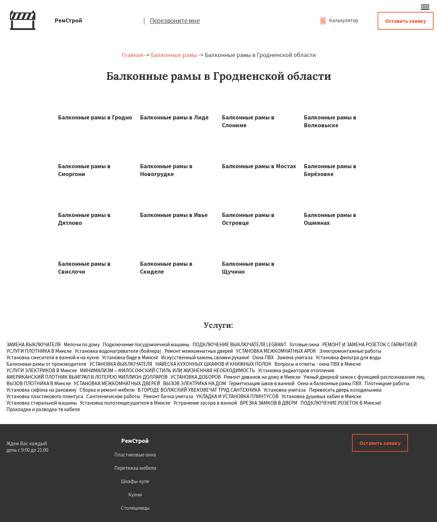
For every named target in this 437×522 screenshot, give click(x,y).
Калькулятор (339, 20)
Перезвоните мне (175, 20)
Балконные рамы (174, 55)
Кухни (135, 494)
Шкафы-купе (135, 481)
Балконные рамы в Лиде (174, 117)
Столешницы (135, 508)
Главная (132, 55)
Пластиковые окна (135, 454)
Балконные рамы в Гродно (95, 117)
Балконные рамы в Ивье (174, 215)
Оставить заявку (405, 20)
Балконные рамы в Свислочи (84, 267)
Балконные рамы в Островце (248, 219)
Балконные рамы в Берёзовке (330, 170)
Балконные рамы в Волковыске (330, 121)
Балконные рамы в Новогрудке (166, 170)
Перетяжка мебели (135, 468)
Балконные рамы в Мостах (259, 166)
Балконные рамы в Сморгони (84, 170)
